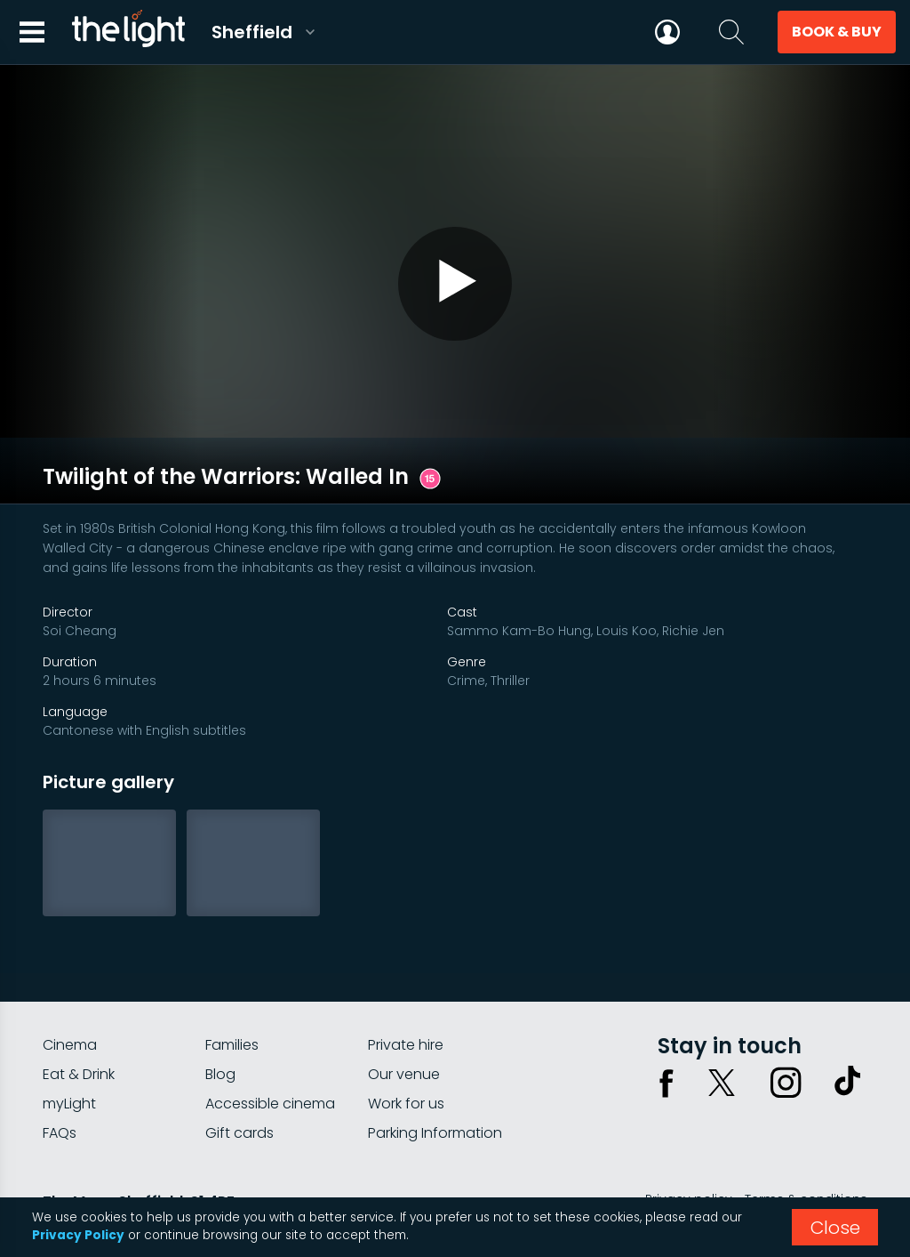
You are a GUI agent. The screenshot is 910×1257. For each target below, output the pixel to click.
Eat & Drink (79, 1014)
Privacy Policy (78, 1235)
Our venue (404, 1014)
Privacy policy (688, 1139)
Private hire (405, 985)
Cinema (70, 985)
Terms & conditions (806, 1139)
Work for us (406, 1044)
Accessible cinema (270, 1044)
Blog (220, 1014)
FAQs (59, 1073)
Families (232, 985)
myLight (69, 1044)
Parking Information (435, 1073)
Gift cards (239, 1073)
